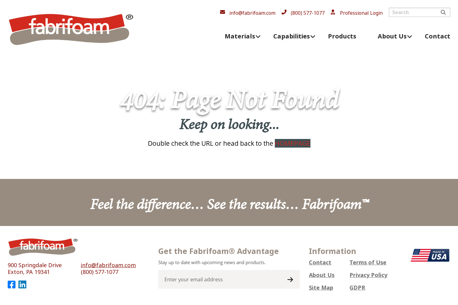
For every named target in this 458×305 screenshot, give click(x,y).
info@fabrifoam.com (252, 13)
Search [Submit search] (443, 12)
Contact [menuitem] (437, 36)
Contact (320, 263)
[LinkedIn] (22, 284)
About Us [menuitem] (392, 36)
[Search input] (419, 12)
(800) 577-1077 (308, 13)
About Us (321, 275)
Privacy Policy (368, 275)
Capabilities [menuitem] (291, 36)
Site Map (321, 288)
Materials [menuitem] (240, 36)
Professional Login (361, 13)
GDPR (357, 288)
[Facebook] (11, 284)
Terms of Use (367, 263)
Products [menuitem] (342, 36)
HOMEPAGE (292, 143)
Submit (290, 280)
